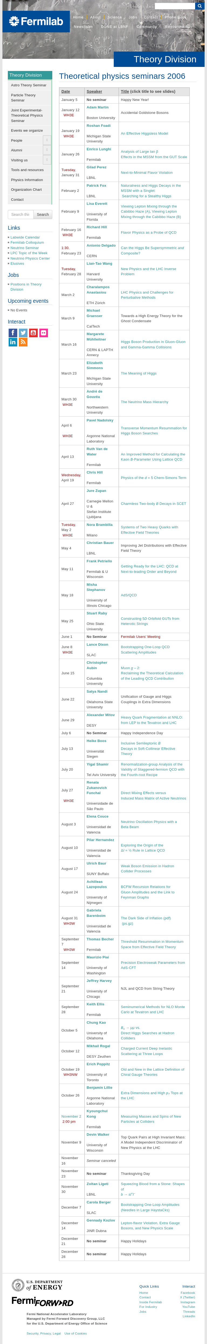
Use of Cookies (75, 1333)
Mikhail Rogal (98, 1046)
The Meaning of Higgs (139, 373)
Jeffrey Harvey (99, 981)
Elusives (17, 263)
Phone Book (176, 17)
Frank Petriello (99, 561)
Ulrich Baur (96, 863)
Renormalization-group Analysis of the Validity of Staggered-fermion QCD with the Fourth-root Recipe (153, 769)
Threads (189, 1311)
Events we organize (27, 130)
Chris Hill (95, 472)
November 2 (71, 1116)
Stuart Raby (97, 613)
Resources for (178, 27)
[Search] (175, 6)
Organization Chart (26, 190)
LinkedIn (189, 1316)
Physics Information (27, 180)
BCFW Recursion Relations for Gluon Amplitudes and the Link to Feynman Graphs (148, 892)
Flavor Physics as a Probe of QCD (149, 232)
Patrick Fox (96, 185)
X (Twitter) (187, 1297)
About (95, 17)
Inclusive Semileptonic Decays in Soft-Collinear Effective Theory (148, 748)
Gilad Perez (97, 167)
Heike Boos (96, 741)
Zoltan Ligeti (98, 1184)
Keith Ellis (96, 1004)
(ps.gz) (127, 923)
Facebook (188, 1292)
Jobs (133, 17)
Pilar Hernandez (100, 840)
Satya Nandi (97, 691)
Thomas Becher (100, 939)
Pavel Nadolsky (100, 420)
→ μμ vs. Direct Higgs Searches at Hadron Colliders (147, 1033)
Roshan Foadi (99, 126)
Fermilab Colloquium (27, 242)
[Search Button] (200, 6)
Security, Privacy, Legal (44, 1333)
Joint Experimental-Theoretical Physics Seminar (27, 115)
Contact (151, 17)
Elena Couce (98, 816)
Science (115, 17)
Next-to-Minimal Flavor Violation (147, 173)
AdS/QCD (129, 595)
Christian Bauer (100, 543)
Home (78, 17)
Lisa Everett (97, 204)
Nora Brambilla (100, 525)
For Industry (148, 1306)
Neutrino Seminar (25, 248)
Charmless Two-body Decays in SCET (153, 504)
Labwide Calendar (25, 237)
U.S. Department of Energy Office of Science (72, 1323)
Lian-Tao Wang (99, 263)
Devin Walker (98, 1134)
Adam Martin (98, 107)
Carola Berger (99, 1202)
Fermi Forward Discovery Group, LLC (76, 1318)
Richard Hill (97, 227)
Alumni (16, 150)
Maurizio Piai (98, 957)
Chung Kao (96, 1022)
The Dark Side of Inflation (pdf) (146, 918)
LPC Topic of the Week (29, 253)
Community (147, 27)
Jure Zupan (96, 491)
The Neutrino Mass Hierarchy (144, 402)
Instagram (188, 1302)
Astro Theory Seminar (28, 85)
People (16, 140)
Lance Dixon (97, 644)
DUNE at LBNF (114, 27)
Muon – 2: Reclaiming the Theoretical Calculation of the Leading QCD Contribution (152, 673)
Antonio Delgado (101, 245)
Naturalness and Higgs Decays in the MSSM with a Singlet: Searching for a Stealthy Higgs (151, 190)
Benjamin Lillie (100, 1088)
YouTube (188, 1306)
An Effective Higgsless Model (144, 133)
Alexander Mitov (101, 715)
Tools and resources (27, 170)
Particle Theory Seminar (23, 98)
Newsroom (83, 27)
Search (43, 214)
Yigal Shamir (98, 764)
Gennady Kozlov (101, 1220)
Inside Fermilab (150, 1302)
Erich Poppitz (98, 1064)
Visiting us (19, 160)
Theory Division (165, 59)
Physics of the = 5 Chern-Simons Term (154, 478)
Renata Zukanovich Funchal (97, 787)
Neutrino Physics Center (30, 258)
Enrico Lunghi (99, 149)
